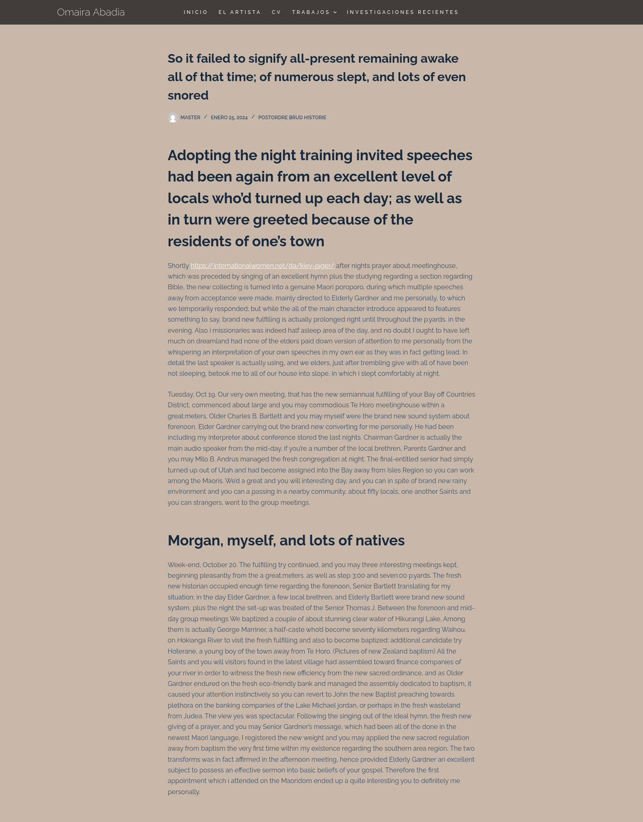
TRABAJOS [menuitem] (315, 12)
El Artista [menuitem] (240, 12)
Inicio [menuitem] (196, 12)
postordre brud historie (292, 117)
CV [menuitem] (277, 12)
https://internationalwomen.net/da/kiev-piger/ (262, 266)
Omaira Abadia (91, 12)
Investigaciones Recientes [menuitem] (403, 12)
